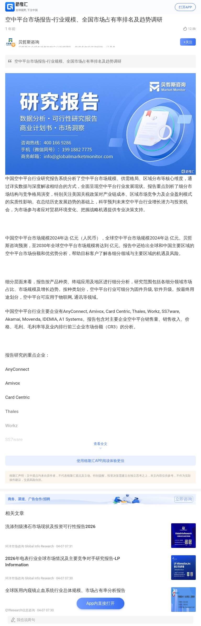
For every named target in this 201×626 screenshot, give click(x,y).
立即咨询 (183, 499)
